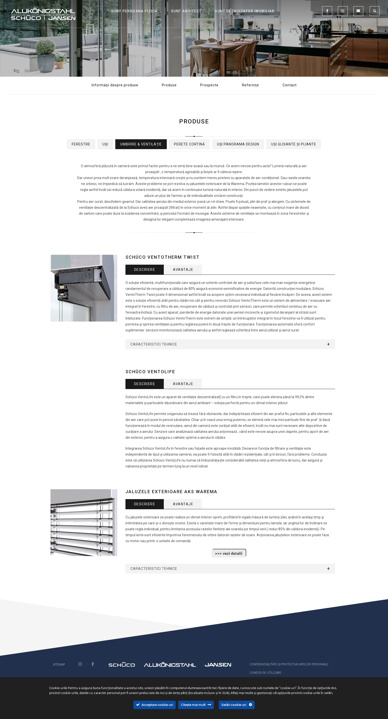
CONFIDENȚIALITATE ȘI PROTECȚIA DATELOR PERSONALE (289, 664)
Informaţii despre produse (115, 85)
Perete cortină (189, 144)
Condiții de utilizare (265, 672)
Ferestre (81, 144)
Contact (290, 85)
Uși (105, 144)
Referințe (250, 85)
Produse (169, 85)
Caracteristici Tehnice (153, 344)
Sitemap (59, 664)
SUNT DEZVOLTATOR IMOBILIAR (244, 11)
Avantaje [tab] (183, 270)
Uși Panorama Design (238, 144)
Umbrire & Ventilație (141, 144)
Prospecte (209, 85)
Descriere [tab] (144, 270)
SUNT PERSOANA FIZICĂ (134, 11)
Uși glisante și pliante (293, 144)
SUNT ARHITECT (186, 11)
